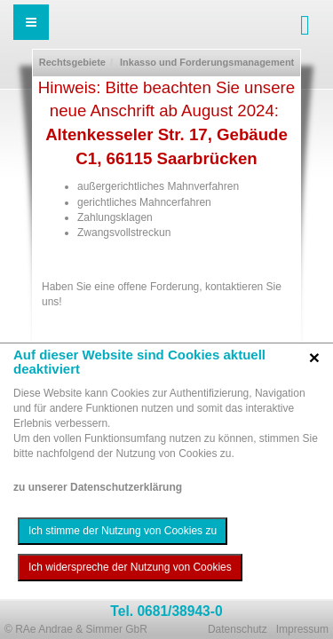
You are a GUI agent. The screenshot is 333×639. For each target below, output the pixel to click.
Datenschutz (237, 629)
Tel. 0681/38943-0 (166, 611)
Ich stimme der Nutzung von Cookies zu (122, 531)
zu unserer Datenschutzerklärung (97, 487)
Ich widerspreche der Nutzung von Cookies (130, 567)
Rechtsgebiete (72, 62)
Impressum (302, 629)
